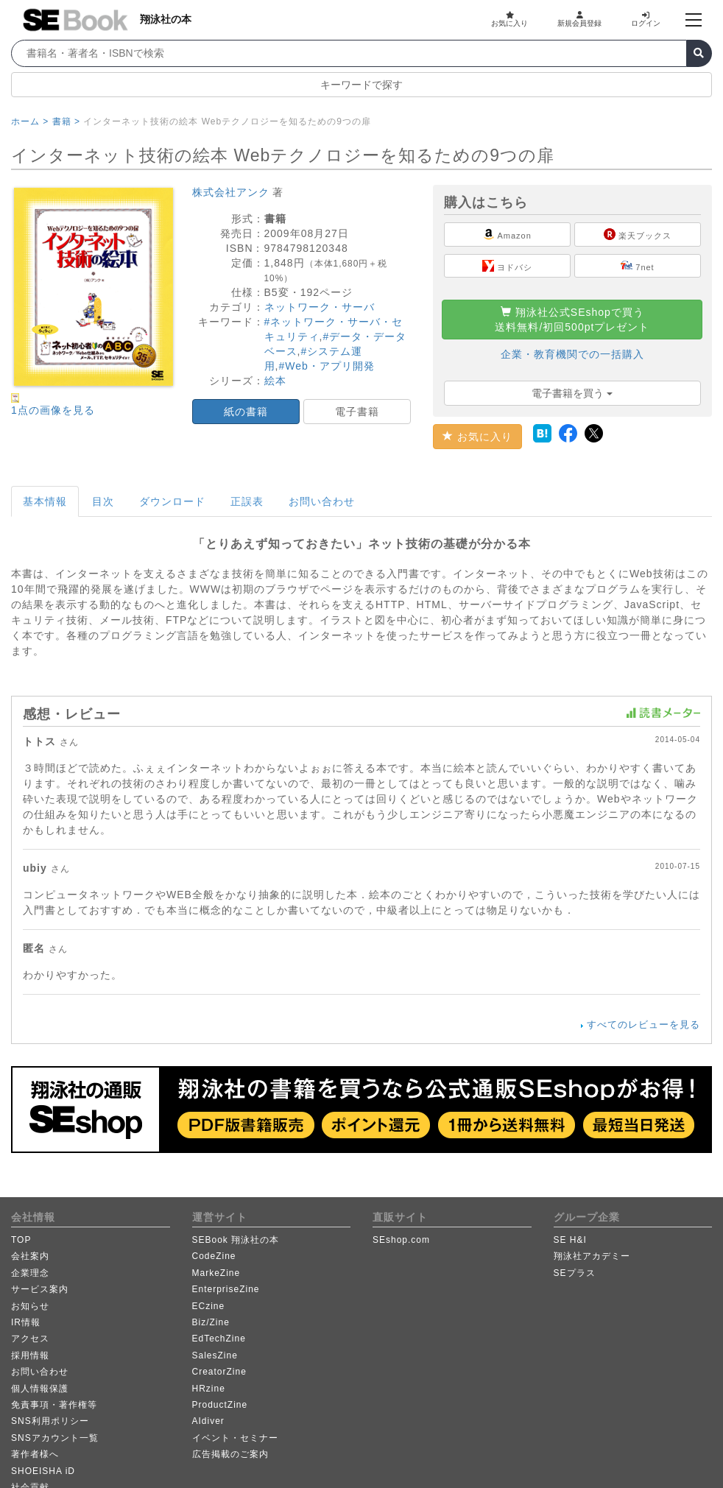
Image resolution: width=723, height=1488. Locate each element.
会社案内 (30, 1256)
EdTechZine (219, 1338)
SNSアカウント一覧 (55, 1438)
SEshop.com (401, 1240)
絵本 (275, 381)
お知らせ (30, 1306)
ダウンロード (172, 501)
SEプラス (575, 1273)
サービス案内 (39, 1289)
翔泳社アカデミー (592, 1256)
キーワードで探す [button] (361, 85)
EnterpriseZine (226, 1289)
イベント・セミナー (235, 1438)
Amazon (507, 234)
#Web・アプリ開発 (326, 366)
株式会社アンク (230, 192)
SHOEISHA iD (43, 1471)
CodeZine (214, 1256)
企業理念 (30, 1273)
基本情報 (45, 501)
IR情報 (25, 1322)
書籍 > (66, 121)
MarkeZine (216, 1273)
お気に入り (509, 19)
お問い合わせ (322, 501)
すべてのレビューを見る (643, 1024)
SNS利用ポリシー (50, 1421)
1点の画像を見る (53, 410)
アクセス (30, 1338)
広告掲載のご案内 (230, 1454)
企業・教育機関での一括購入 (572, 354)
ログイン (645, 19)
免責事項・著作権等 (54, 1405)
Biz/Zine (211, 1322)
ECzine (208, 1306)
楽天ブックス (637, 234)
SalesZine (215, 1355)
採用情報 (30, 1355)
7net (637, 266)
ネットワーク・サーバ (319, 307)
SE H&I (570, 1240)
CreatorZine (219, 1372)
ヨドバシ (507, 266)
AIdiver (208, 1421)
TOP (21, 1240)
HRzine (208, 1388)
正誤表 (247, 501)
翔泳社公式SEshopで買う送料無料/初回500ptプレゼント (572, 319)
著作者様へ (35, 1454)
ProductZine (220, 1405)
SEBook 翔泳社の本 (236, 1240)
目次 (103, 501)
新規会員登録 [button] (579, 19)
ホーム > (30, 121)
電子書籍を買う (572, 393)
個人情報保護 (39, 1388)
